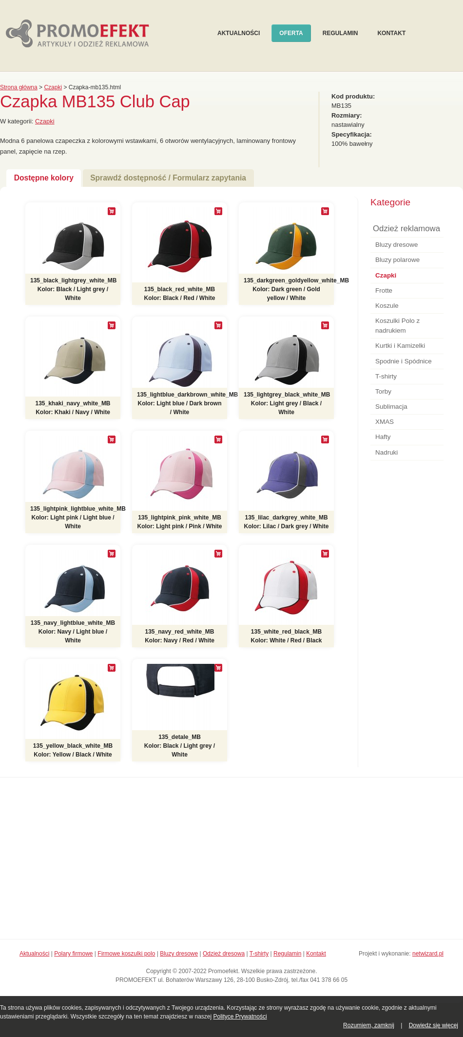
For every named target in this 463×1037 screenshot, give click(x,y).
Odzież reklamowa (406, 228)
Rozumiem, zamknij (368, 1025)
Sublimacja (391, 406)
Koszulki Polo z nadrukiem (397, 325)
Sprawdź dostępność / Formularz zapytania (168, 178)
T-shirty (386, 376)
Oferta (291, 33)
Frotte (383, 290)
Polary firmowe (73, 953)
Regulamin (340, 33)
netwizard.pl (428, 953)
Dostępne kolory (44, 178)
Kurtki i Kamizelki (400, 345)
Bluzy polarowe (397, 259)
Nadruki (386, 452)
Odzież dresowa (224, 953)
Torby (383, 391)
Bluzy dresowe (396, 244)
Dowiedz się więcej (433, 1025)
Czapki (53, 87)
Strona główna (19, 87)
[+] (112, 211)
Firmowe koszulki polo (126, 953)
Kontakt (391, 33)
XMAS (384, 421)
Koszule (387, 305)
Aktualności (238, 33)
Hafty (382, 436)
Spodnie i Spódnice (403, 361)
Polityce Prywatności (240, 1016)
